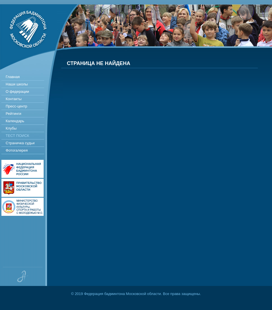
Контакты (14, 99)
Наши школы (17, 84)
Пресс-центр (16, 106)
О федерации (17, 91)
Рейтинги (13, 113)
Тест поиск (17, 136)
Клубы (11, 128)
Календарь (15, 121)
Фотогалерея (17, 150)
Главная (13, 77)
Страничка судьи (20, 143)
